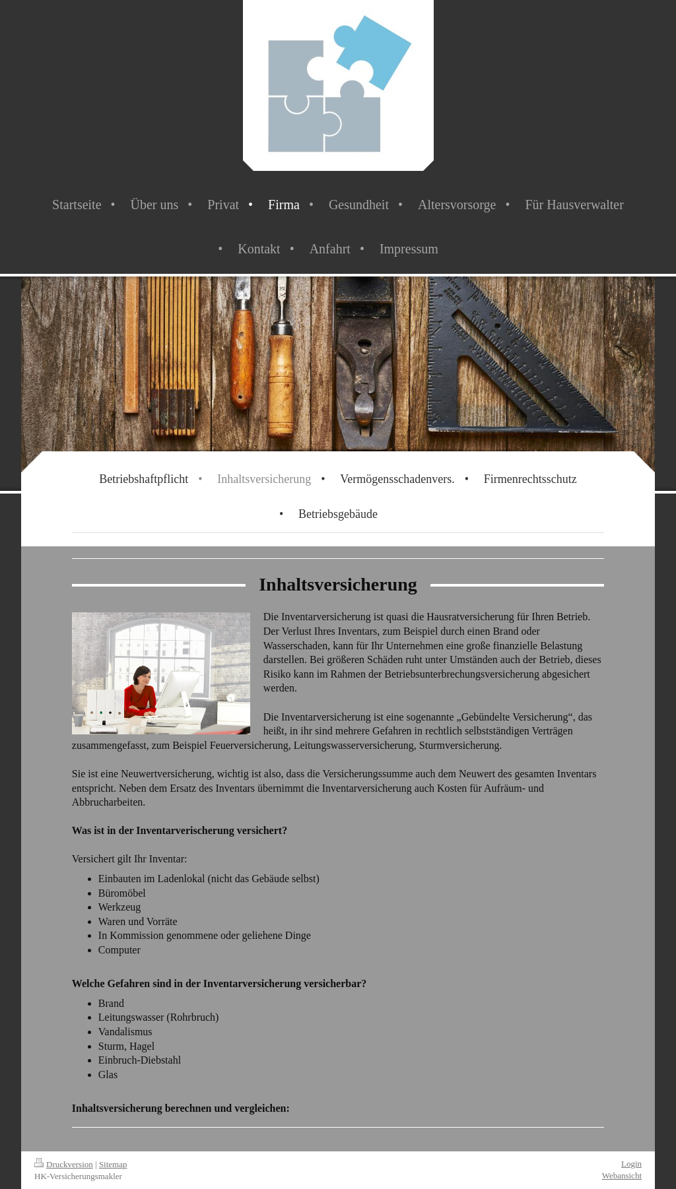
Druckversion (63, 1164)
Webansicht (622, 1175)
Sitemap (113, 1164)
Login (631, 1164)
